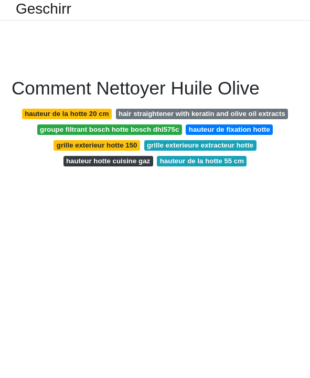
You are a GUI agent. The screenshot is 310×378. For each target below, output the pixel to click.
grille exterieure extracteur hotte (200, 145)
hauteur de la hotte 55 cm (202, 161)
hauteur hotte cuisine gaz (108, 161)
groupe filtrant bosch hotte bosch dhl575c (109, 129)
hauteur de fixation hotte (229, 129)
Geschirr (43, 9)
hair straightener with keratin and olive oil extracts (202, 114)
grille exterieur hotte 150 (97, 145)
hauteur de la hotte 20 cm (67, 114)
